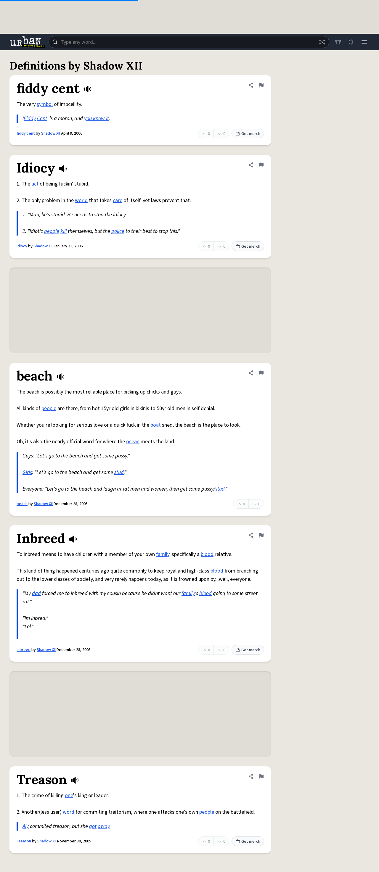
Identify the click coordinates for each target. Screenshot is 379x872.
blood (207, 554)
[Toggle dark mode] (351, 42)
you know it (96, 118)
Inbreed (23, 650)
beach (22, 504)
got (93, 826)
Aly (26, 826)
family (162, 554)
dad (36, 593)
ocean (132, 441)
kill (63, 231)
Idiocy (22, 246)
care (117, 200)
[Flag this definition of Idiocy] (261, 165)
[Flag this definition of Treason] (261, 776)
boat (155, 425)
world (81, 200)
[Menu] (364, 42)
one (69, 795)
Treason (24, 841)
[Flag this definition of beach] (261, 373)
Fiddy (30, 118)
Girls (27, 472)
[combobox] (189, 42)
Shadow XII (50, 133)
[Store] (338, 42)
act (34, 184)
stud (119, 472)
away (104, 826)
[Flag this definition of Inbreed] (261, 535)
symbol (45, 104)
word (68, 812)
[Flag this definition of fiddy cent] (261, 85)
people (51, 231)
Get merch (247, 134)
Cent (42, 118)
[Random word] (322, 42)
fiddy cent (26, 133)
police (117, 231)
